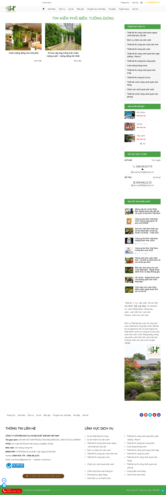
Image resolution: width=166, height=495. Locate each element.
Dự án (71, 9)
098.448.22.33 (142, 182)
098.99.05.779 (144, 166)
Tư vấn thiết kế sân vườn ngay (43, 476)
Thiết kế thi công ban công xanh (141, 61)
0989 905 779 (18, 455)
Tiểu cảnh (141, 136)
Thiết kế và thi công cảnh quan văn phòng (142, 95)
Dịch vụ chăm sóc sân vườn (139, 40)
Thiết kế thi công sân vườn (138, 49)
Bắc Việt (61, 490)
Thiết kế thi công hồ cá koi (138, 77)
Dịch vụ (62, 9)
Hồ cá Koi (141, 112)
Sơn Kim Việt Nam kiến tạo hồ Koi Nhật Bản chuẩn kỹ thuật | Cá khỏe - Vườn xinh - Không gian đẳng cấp (147, 231)
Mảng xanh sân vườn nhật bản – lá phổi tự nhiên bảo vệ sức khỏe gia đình (147, 260)
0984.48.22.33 (33, 455)
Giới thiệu (52, 9)
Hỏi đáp (112, 9)
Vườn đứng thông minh (137, 65)
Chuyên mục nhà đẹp (96, 9)
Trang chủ (125, 2)
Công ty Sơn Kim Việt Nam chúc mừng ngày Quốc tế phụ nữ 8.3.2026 (146, 221)
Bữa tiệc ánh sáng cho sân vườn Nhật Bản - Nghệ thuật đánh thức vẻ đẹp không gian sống (148, 270)
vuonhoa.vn (46, 459)
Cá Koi (139, 124)
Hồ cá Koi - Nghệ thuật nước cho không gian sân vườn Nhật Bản (147, 279)
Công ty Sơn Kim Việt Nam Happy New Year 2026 (146, 239)
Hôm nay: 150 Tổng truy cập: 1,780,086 (142, 490)
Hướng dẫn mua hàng (136, 471)
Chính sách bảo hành (136, 475)
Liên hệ (135, 2)
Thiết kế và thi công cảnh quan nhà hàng (142, 83)
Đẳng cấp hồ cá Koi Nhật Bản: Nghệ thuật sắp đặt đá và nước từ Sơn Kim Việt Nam (147, 211)
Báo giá (80, 9)
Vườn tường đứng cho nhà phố (23, 53)
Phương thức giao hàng (97, 475)
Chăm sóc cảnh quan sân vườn (140, 89)
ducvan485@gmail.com (142, 185)
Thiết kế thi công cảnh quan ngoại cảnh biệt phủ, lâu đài (142, 34)
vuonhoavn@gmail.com (144, 172)
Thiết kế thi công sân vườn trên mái (142, 44)
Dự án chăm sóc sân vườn (98, 439)
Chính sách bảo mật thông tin (100, 471)
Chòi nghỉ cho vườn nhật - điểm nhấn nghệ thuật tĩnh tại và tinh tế (146, 289)
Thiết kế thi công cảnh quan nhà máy (141, 71)
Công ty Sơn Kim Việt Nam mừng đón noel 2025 (146, 249)
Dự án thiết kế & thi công (97, 436)
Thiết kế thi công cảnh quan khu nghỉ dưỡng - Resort (143, 55)
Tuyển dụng (124, 9)
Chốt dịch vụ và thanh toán (99, 478)
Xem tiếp (38, 61)
